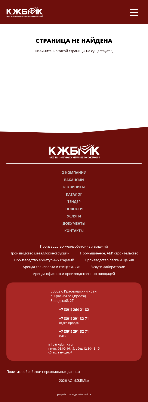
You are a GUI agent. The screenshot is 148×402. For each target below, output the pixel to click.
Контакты (74, 230)
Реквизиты (74, 187)
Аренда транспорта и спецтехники (52, 267)
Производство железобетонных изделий (74, 246)
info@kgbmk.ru (60, 344)
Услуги (74, 216)
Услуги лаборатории (108, 267)
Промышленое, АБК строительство (109, 253)
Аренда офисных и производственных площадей (74, 273)
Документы (74, 223)
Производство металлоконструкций (40, 253)
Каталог (74, 194)
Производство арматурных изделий (44, 260)
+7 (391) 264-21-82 (74, 309)
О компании (73, 172)
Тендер (74, 201)
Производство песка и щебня (109, 260)
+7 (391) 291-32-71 (74, 318)
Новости (74, 209)
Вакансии (74, 179)
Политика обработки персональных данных (43, 371)
